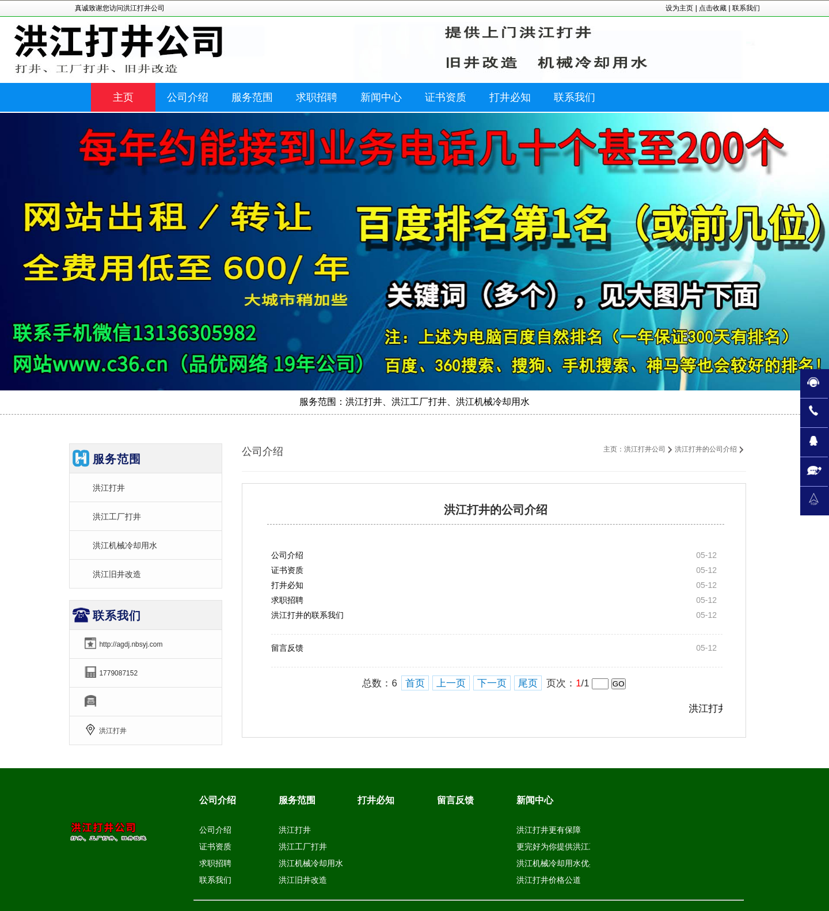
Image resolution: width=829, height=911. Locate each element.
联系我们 (746, 8)
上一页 (451, 683)
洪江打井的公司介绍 (706, 449)
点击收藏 (713, 8)
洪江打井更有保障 (548, 829)
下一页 (492, 683)
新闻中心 (534, 800)
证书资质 (287, 570)
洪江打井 (109, 487)
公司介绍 (287, 555)
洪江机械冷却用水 (125, 545)
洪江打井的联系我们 (307, 615)
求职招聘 (287, 600)
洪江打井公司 (645, 449)
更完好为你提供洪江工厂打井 (568, 846)
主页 (123, 97)
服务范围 (297, 800)
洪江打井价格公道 (548, 880)
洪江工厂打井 (117, 516)
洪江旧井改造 (117, 574)
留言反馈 (287, 647)
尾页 (528, 683)
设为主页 (679, 8)
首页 (415, 683)
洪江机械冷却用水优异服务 (564, 863)
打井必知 (287, 585)
